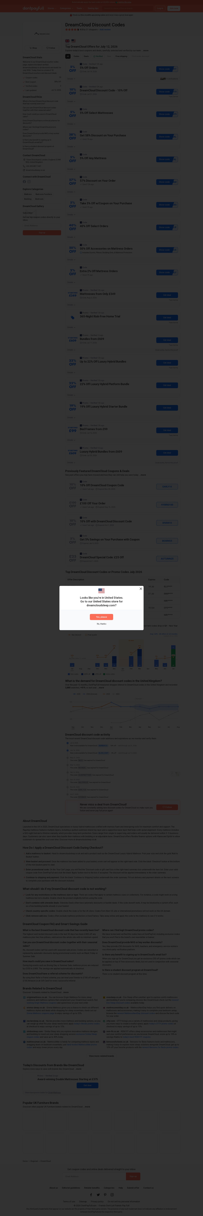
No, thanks (101, 624)
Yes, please (101, 617)
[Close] (141, 588)
